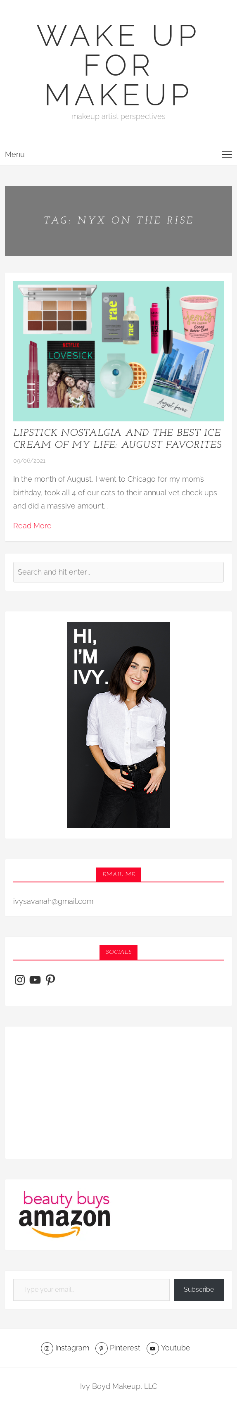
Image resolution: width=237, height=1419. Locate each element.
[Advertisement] (118, 1092)
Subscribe (199, 1289)
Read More (32, 525)
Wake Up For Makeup (118, 65)
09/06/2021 (29, 460)
